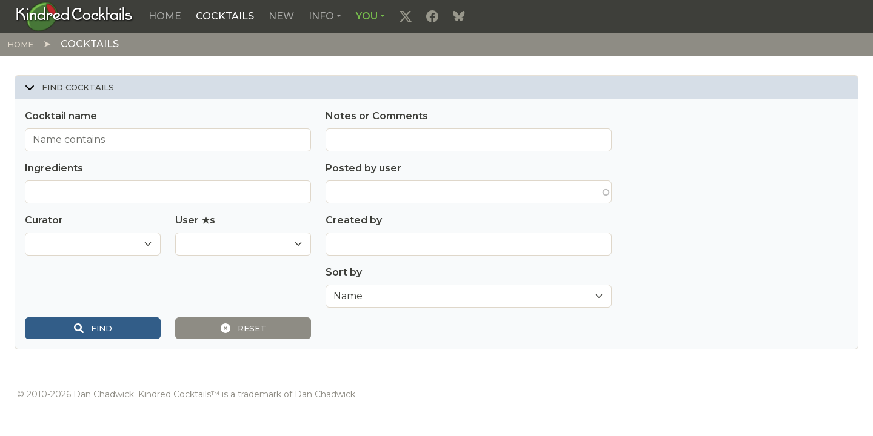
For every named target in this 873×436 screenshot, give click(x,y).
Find (93, 328)
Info (321, 16)
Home (165, 16)
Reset (243, 328)
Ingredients (54, 168)
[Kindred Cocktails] (74, 15)
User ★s (195, 220)
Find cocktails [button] (69, 87)
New (281, 16)
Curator (44, 220)
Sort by (344, 272)
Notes (377, 116)
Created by (354, 220)
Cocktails (225, 16)
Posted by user (363, 168)
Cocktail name (61, 116)
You (367, 16)
